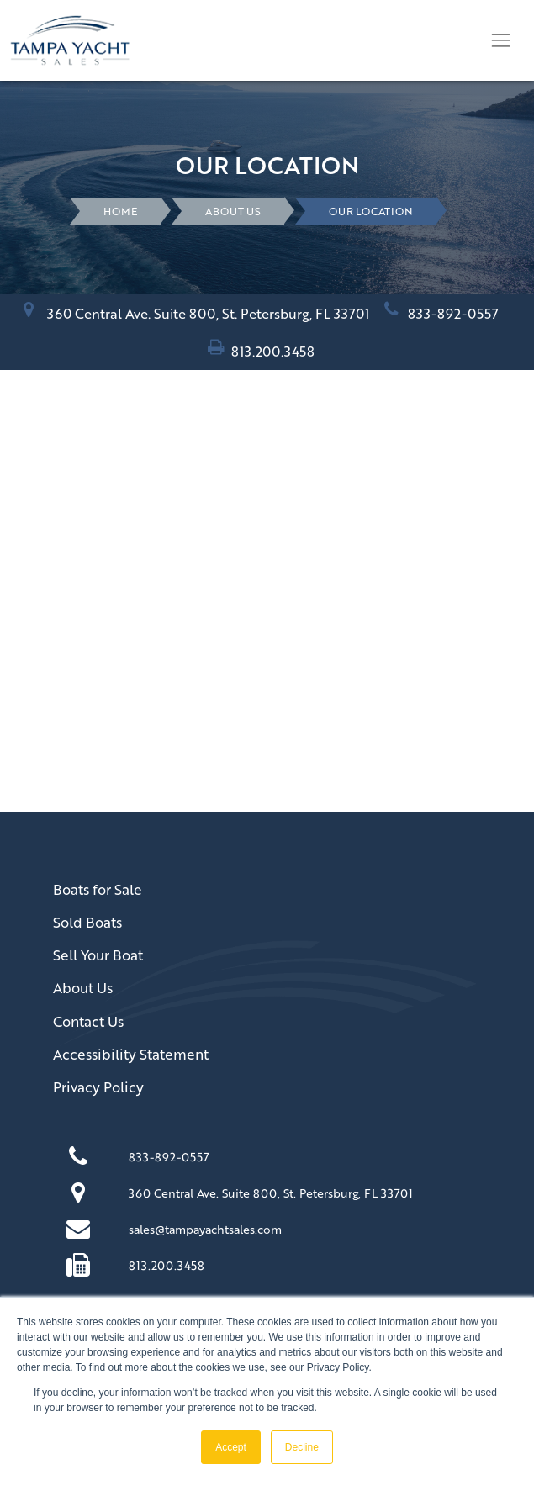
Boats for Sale (97, 889)
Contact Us (88, 1021)
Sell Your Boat (98, 954)
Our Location (371, 211)
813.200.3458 (273, 351)
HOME (120, 211)
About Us (233, 211)
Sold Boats (87, 922)
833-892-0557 (453, 314)
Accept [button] (230, 1447)
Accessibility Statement (131, 1054)
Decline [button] (302, 1447)
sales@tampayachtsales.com (205, 1229)
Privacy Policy (98, 1086)
